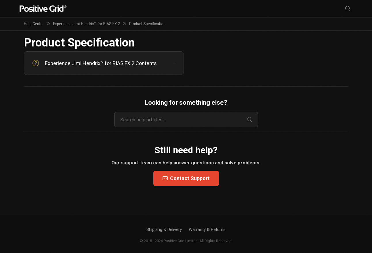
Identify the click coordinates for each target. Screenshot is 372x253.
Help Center (34, 23)
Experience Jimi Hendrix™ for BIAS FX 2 (86, 23)
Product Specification (147, 23)
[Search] (348, 8)
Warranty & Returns (207, 229)
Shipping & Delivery (164, 229)
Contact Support (186, 178)
